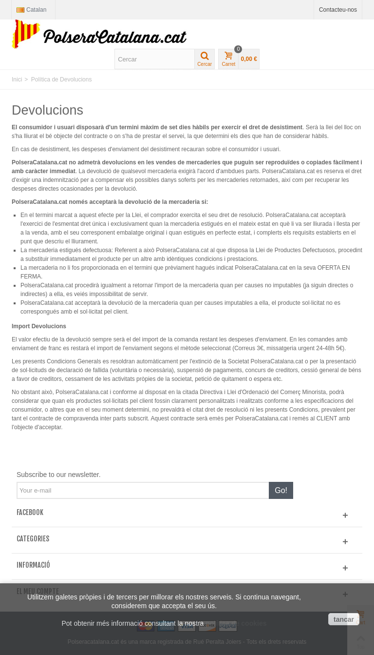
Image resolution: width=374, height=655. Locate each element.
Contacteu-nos (338, 9)
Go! (281, 490)
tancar (344, 619)
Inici (17, 79)
